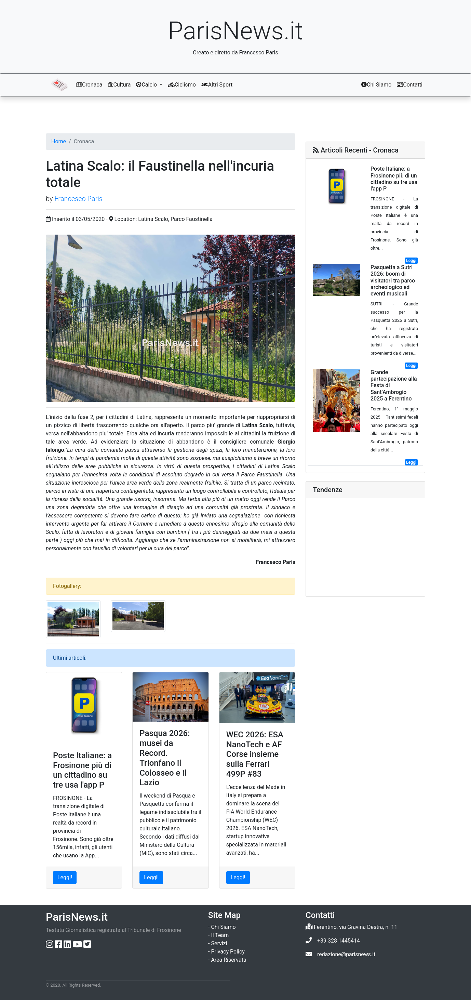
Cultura (119, 84)
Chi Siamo (376, 84)
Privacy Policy (228, 951)
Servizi (219, 943)
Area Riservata (228, 960)
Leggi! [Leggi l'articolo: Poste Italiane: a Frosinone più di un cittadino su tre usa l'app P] (64, 877)
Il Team (220, 935)
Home (58, 141)
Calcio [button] (147, 84)
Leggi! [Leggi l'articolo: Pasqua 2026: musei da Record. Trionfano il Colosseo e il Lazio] (151, 877)
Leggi (411, 260)
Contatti (409, 84)
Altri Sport (217, 84)
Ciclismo (182, 84)
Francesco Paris (78, 199)
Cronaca (89, 84)
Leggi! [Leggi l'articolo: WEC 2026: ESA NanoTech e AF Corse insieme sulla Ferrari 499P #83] (238, 877)
